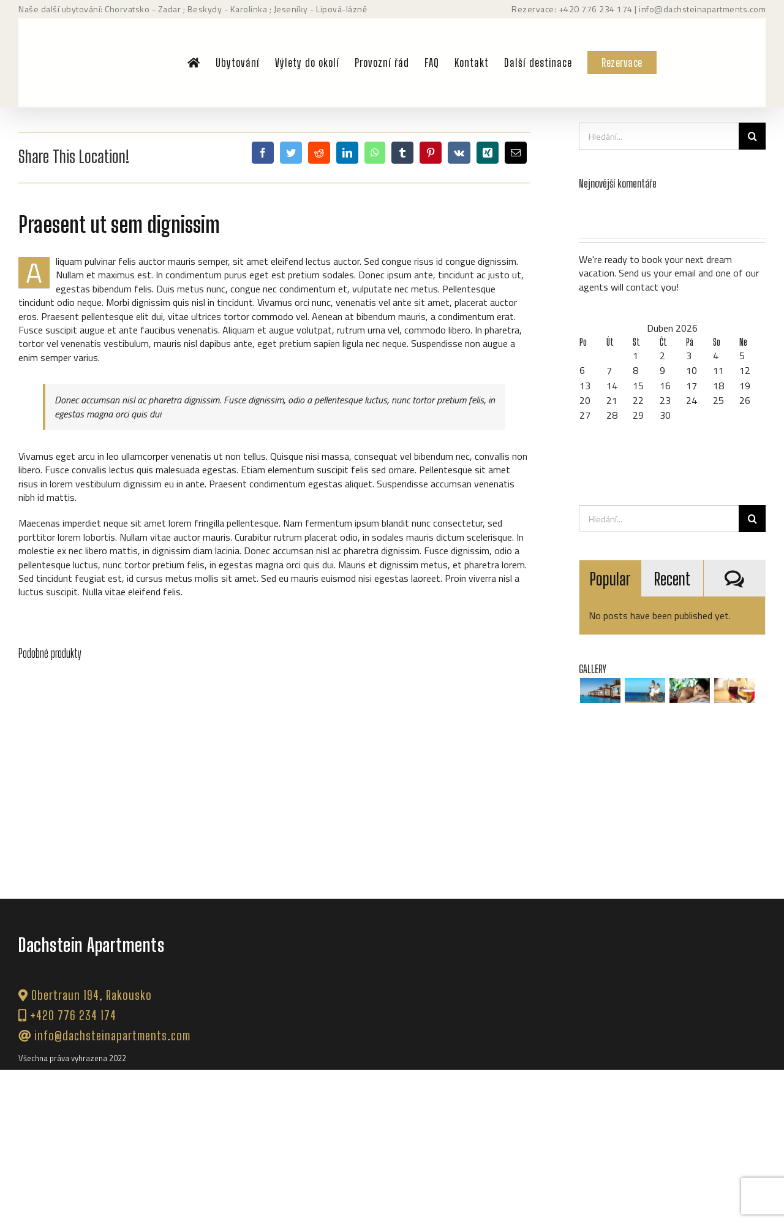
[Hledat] (752, 136)
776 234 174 (607, 8)
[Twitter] (291, 153)
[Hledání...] (659, 136)
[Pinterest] (431, 153)
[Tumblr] (402, 153)
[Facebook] (263, 153)
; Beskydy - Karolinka (224, 8)
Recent (672, 578)
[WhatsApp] (374, 153)
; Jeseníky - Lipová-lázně (317, 8)
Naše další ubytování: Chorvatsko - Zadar (99, 8)
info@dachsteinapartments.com (702, 8)
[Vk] (459, 153)
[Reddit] (319, 153)
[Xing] (487, 153)
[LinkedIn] (347, 153)
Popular (610, 578)
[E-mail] (516, 153)
